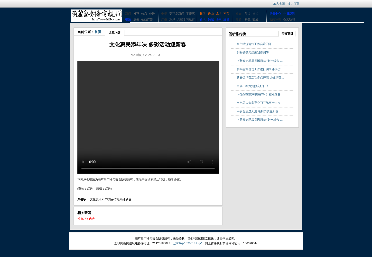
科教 (248, 19)
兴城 (211, 19)
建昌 (226, 19)
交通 (255, 19)
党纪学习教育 (186, 19)
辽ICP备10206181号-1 (188, 243)
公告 (152, 13)
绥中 (219, 19)
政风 (172, 19)
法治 (255, 13)
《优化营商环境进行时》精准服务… (260, 94)
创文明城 (289, 19)
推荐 (136, 13)
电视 (164, 13)
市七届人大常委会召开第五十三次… (260, 103)
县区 (202, 13)
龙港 (219, 13)
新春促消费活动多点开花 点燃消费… (260, 77)
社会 (239, 13)
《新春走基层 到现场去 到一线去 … (260, 60)
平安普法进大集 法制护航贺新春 (257, 111)
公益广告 (147, 19)
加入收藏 (279, 3)
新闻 (128, 13)
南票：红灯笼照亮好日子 (253, 86)
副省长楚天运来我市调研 (253, 52)
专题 (239, 19)
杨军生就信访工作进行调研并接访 (258, 69)
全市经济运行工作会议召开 (254, 44)
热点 (144, 13)
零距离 (190, 13)
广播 (164, 19)
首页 (97, 32)
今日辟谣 (289, 13)
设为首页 (293, 3)
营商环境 (275, 19)
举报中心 (275, 13)
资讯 (202, 19)
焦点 (248, 13)
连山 (211, 13)
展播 (136, 19)
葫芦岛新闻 (176, 13)
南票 (226, 13)
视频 (128, 19)
